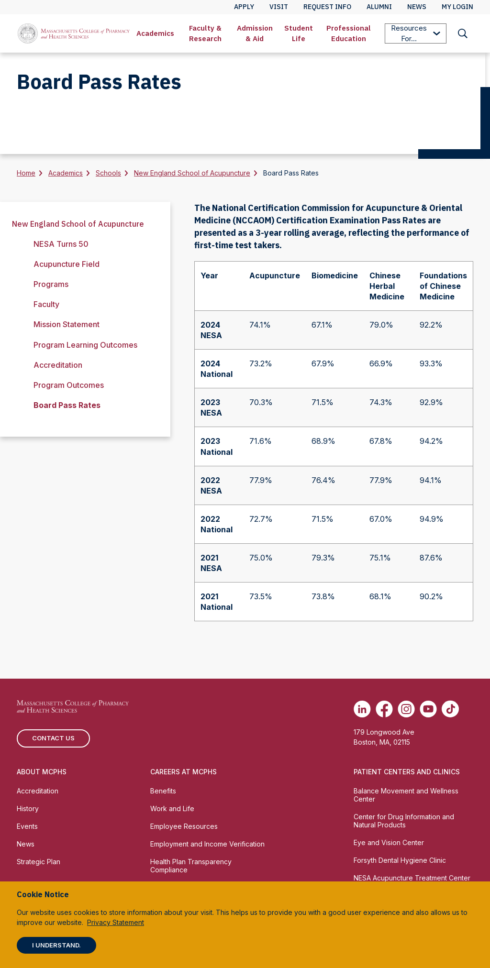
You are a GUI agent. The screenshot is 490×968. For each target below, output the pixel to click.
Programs (50, 284)
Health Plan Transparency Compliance (191, 866)
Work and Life (172, 808)
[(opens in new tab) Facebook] (384, 708)
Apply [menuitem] (244, 6)
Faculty (46, 304)
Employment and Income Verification (207, 844)
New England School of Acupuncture (192, 173)
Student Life (298, 33)
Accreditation (57, 365)
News (25, 844)
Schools (108, 173)
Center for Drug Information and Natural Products (404, 821)
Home (26, 173)
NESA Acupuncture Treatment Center (412, 878)
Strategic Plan (38, 862)
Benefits (163, 791)
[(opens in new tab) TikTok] (450, 708)
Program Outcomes (68, 385)
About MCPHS (42, 772)
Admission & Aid (255, 33)
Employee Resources (184, 826)
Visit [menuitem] (278, 6)
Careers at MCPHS (183, 772)
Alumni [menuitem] (379, 6)
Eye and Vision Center (389, 842)
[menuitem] (155, 33)
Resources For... (415, 33)
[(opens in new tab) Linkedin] (362, 708)
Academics (155, 33)
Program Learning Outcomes (85, 345)
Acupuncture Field (66, 264)
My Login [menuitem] (457, 6)
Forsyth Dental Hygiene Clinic (400, 860)
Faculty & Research (205, 33)
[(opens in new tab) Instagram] (406, 708)
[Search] (462, 33)
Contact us (53, 738)
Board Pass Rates (66, 405)
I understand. (56, 945)
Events (27, 826)
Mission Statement (66, 324)
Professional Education (348, 33)
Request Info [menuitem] (327, 6)
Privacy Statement (115, 922)
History (28, 808)
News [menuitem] (416, 6)
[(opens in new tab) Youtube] (428, 708)
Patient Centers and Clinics (407, 772)
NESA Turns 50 (61, 244)
